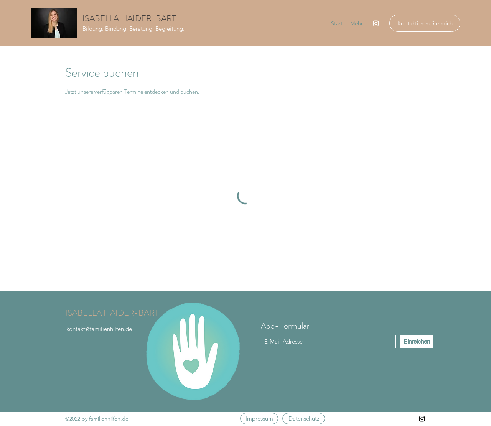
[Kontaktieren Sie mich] (424, 23)
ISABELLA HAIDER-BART (129, 18)
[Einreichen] (416, 341)
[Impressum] (259, 418)
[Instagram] (376, 23)
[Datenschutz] (303, 418)
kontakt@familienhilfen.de (99, 328)
